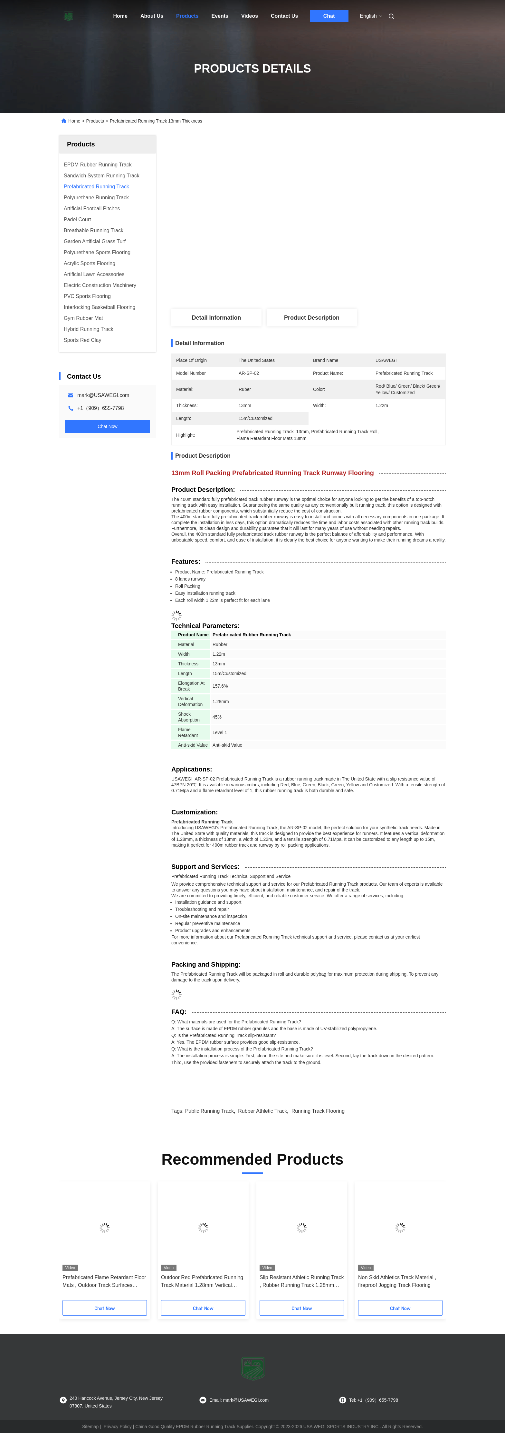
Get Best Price (346, 268)
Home (120, 16)
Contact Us (284, 16)
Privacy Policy (118, 1426)
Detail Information (216, 317)
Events (219, 16)
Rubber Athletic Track (262, 1111)
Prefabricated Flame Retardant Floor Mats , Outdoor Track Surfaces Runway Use (104, 1282)
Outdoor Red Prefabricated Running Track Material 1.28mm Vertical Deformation (202, 1282)
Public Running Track (209, 1111)
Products (187, 16)
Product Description (311, 317)
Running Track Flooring (318, 1111)
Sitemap (90, 1426)
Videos (249, 16)
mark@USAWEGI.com (103, 395)
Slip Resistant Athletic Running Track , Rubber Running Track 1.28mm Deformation (302, 1282)
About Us (151, 16)
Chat (329, 16)
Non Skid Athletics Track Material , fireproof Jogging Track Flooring (397, 1281)
